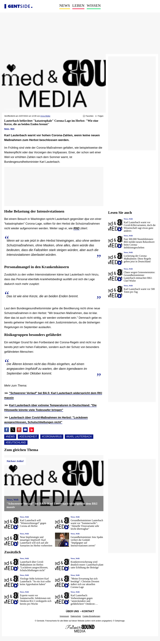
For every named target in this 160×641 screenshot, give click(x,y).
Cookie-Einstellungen (91, 616)
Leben (78, 5)
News (64, 5)
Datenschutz (76, 616)
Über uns (72, 611)
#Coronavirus (52, 436)
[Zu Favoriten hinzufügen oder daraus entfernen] (88, 116)
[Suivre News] (99, 116)
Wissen (94, 5)
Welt (12, 129)
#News (10, 436)
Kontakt (88, 611)
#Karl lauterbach (79, 436)
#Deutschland (16, 442)
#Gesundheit (28, 436)
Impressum (64, 616)
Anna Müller (45, 116)
